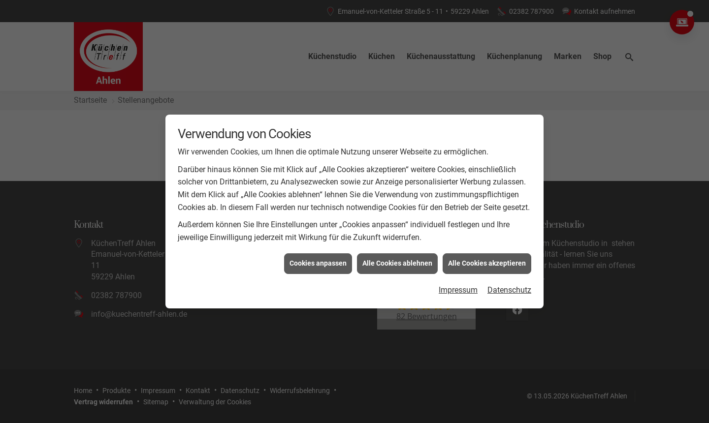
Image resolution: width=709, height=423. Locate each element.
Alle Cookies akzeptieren (487, 263)
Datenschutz (509, 289)
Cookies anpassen (318, 263)
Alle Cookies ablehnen (397, 263)
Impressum (458, 289)
